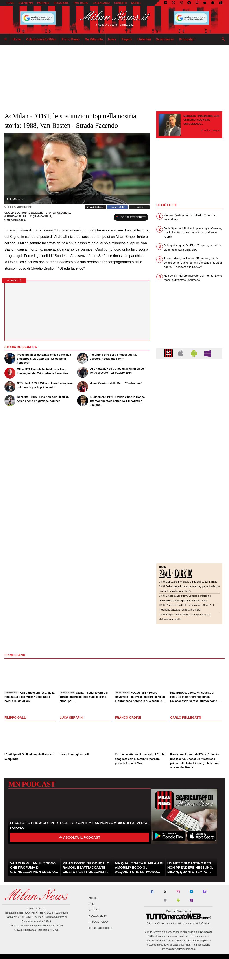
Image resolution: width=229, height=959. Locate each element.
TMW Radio (80, 3)
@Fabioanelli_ (41, 216)
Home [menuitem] (17, 39)
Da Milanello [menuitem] (94, 39)
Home (10, 3)
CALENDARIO (101, 3)
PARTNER (43, 3)
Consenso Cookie (101, 928)
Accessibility (98, 916)
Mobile (93, 898)
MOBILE (136, 3)
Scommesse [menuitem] (165, 39)
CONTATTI (120, 3)
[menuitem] (5, 39)
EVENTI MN (26, 3)
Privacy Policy (99, 922)
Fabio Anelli (15, 216)
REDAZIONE (61, 3)
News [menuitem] (112, 39)
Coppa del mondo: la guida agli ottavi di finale (191, 581)
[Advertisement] (189, 389)
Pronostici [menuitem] (186, 39)
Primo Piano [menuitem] (71, 39)
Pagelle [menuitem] (126, 39)
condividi (117, 207)
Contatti (95, 910)
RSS (91, 904)
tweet (139, 207)
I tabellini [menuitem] (144, 39)
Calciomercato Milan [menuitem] (41, 39)
